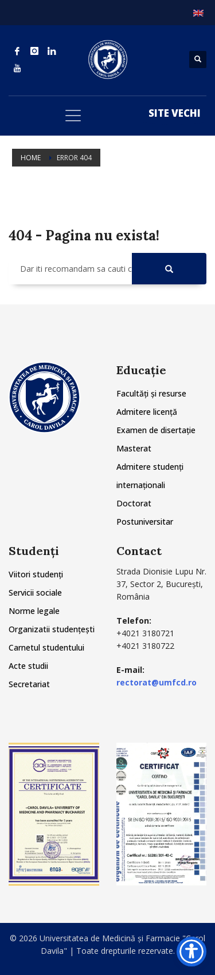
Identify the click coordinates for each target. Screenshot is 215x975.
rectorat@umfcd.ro (156, 682)
